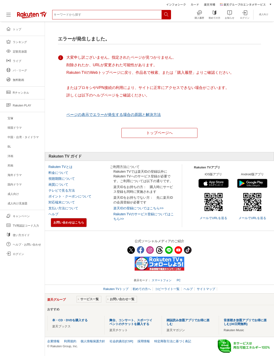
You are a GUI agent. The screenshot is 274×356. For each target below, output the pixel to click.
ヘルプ (53, 214)
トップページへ (159, 133)
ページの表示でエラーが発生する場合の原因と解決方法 (113, 115)
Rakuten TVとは (60, 167)
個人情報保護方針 (93, 341)
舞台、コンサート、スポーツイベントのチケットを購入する (130, 322)
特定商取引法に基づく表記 (172, 341)
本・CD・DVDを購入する (70, 320)
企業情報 (53, 341)
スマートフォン (161, 280)
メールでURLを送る (213, 218)
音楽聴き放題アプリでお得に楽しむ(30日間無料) (245, 322)
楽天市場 (209, 4)
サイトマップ (206, 289)
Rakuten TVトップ (116, 289)
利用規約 (70, 341)
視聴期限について (61, 178)
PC (179, 280)
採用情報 (143, 341)
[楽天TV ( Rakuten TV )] (32, 17)
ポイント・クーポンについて (69, 196)
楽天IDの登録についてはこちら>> (138, 208)
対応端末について (61, 202)
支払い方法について (63, 208)
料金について (58, 173)
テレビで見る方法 (61, 190)
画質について (58, 184)
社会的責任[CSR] (121, 341)
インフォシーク (176, 4)
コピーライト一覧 (167, 289)
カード (195, 4)
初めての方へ (142, 289)
